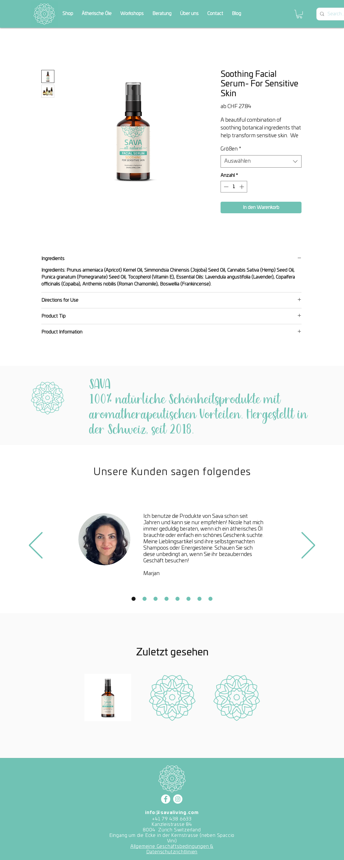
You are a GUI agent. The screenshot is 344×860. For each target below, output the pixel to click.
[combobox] (261, 161)
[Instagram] (177, 799)
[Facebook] (165, 799)
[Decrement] (225, 186)
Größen (231, 149)
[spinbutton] (234, 186)
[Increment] (242, 186)
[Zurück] (35, 545)
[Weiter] (308, 545)
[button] (299, 14)
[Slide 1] (134, 599)
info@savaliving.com (172, 812)
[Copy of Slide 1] (145, 599)
